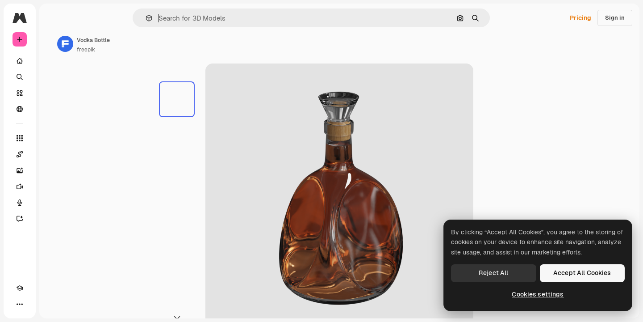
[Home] (54, 61)
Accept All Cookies (582, 273)
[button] (179, 18)
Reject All (493, 273)
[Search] (54, 77)
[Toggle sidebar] (87, 18)
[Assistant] (54, 219)
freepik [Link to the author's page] (154, 49)
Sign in (615, 17)
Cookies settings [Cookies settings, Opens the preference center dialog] (538, 294)
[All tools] (54, 138)
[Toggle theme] (36, 304)
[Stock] (54, 93)
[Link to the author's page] (133, 44)
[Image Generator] (54, 170)
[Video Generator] (54, 186)
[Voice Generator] (54, 202)
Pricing (580, 18)
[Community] (54, 109)
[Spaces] (54, 154)
